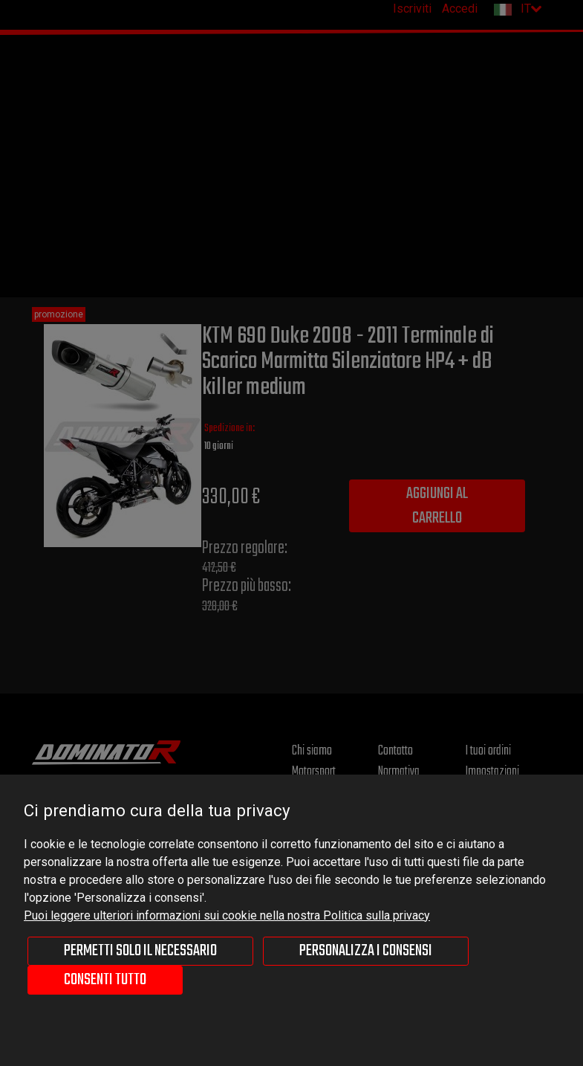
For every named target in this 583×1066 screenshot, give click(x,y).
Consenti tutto (105, 979)
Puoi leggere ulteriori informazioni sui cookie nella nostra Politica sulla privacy (227, 915)
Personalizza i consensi (365, 950)
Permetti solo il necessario (140, 950)
